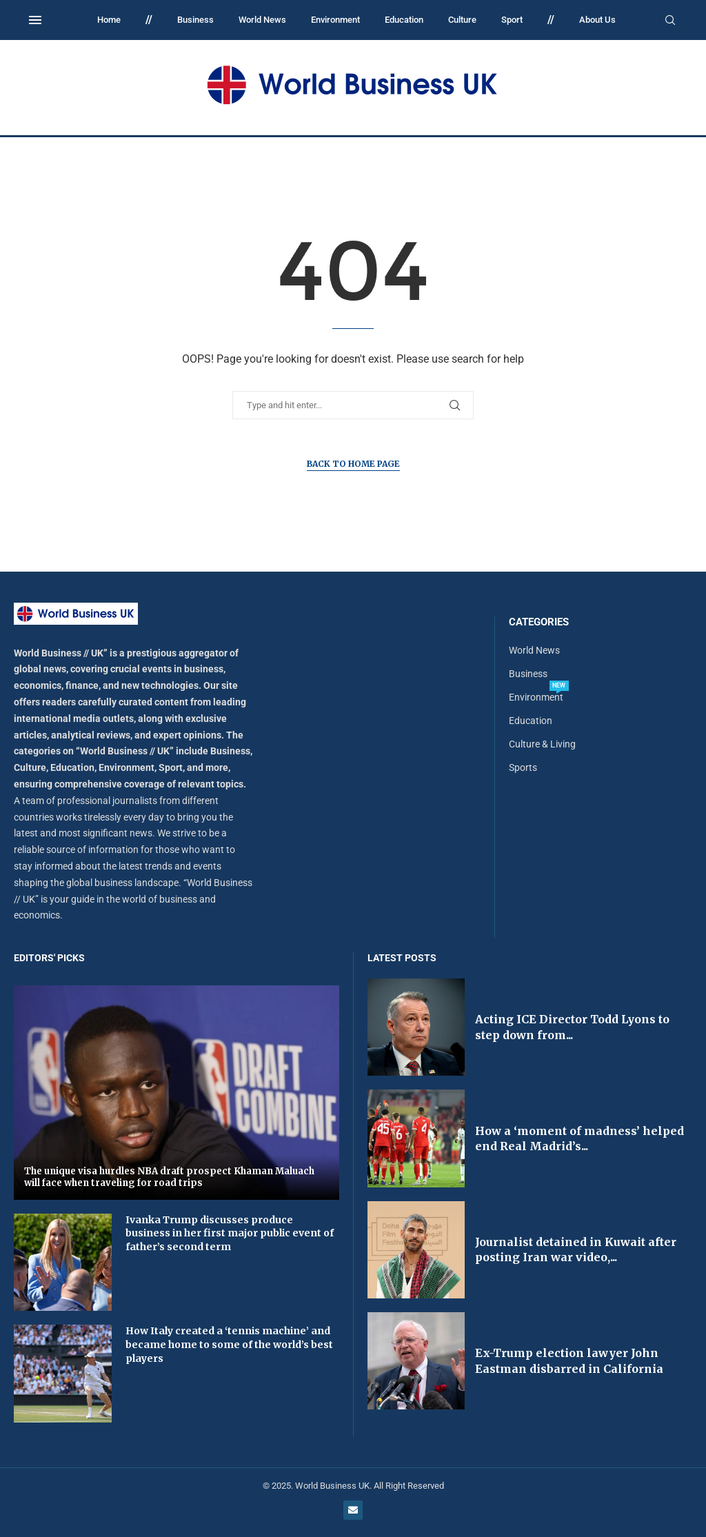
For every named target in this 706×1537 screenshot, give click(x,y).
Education (404, 19)
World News (262, 19)
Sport (512, 19)
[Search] (670, 20)
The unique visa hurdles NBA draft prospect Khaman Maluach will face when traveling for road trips (169, 1177)
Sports (523, 767)
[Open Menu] (35, 20)
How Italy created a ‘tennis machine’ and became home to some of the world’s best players (229, 1344)
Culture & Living (542, 744)
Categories (539, 622)
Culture (462, 19)
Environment (335, 19)
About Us (597, 19)
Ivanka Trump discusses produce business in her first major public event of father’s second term (229, 1233)
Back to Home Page (353, 464)
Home (109, 19)
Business (195, 19)
